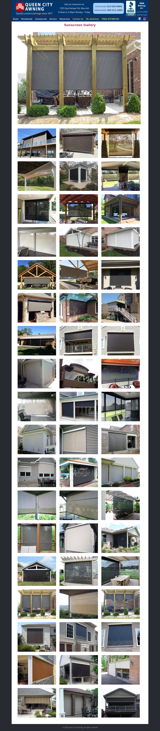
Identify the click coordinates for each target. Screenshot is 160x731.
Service (53, 19)
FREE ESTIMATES (110, 19)
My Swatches (92, 19)
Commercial (41, 19)
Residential (26, 19)
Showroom (64, 19)
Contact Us (78, 19)
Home (16, 19)
